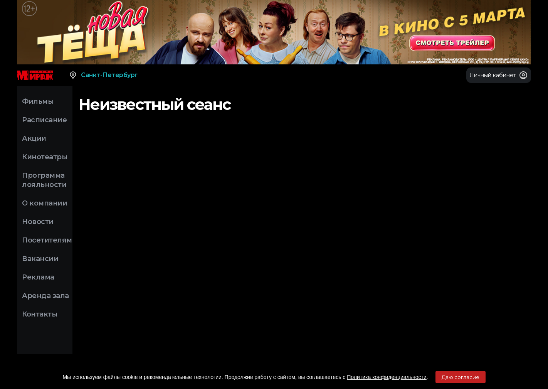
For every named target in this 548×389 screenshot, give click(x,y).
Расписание (44, 120)
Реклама (38, 277)
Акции (34, 138)
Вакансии (40, 258)
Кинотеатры (44, 157)
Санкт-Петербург (103, 75)
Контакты (39, 314)
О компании (44, 203)
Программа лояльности (44, 180)
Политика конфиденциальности (387, 377)
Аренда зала (45, 295)
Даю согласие (460, 377)
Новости (38, 221)
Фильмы (38, 101)
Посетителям (47, 240)
